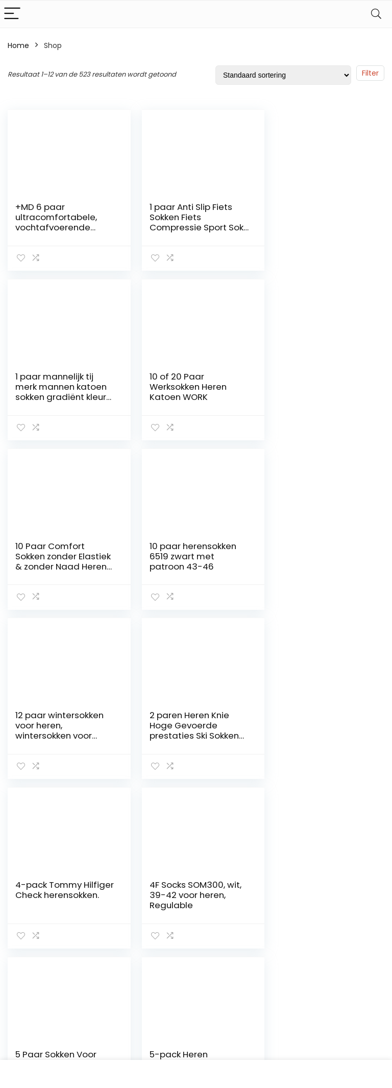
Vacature (283, 981)
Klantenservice (292, 915)
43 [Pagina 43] (229, 805)
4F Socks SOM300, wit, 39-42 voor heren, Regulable (61, 724)
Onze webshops (284, 962)
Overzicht (283, 943)
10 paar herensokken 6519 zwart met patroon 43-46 (317, 386)
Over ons (282, 929)
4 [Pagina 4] (176, 805)
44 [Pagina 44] (248, 805)
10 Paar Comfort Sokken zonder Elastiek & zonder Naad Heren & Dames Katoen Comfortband (191, 396)
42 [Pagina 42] (210, 805)
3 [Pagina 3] (159, 805)
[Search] (376, 14)
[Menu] (12, 14)
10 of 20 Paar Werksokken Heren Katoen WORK (53, 386)
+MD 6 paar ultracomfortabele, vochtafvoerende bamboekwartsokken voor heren (60, 227)
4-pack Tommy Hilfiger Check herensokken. (307, 555)
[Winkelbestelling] (283, 75)
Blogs (275, 995)
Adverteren (286, 1024)
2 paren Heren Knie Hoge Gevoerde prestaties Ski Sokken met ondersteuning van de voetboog (189, 565)
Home (18, 45)
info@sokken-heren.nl (351, 1021)
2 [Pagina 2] (142, 805)
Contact (281, 900)
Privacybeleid (289, 1010)
